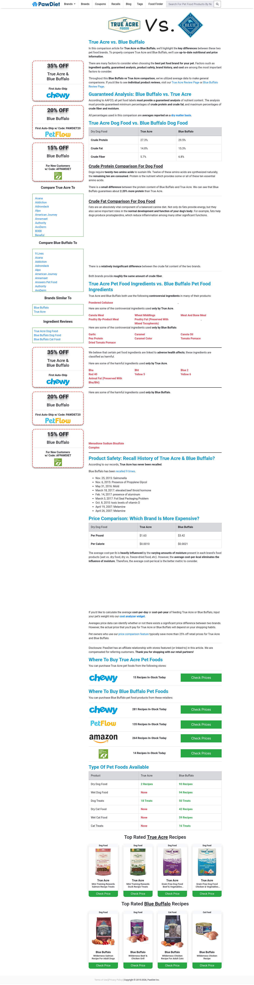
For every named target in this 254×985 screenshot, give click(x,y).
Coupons (100, 4)
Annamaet (41, 218)
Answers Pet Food (46, 282)
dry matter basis (181, 115)
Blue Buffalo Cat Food (47, 339)
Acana (39, 198)
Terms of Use (100, 980)
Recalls (115, 4)
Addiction (41, 202)
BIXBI (38, 231)
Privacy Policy (115, 980)
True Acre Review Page (185, 82)
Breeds (85, 4)
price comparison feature (133, 634)
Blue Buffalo (41, 307)
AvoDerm (40, 227)
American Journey (46, 214)
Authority (40, 223)
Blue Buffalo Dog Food (47, 335)
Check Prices (201, 678)
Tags (140, 4)
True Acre (40, 311)
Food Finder (155, 4)
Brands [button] (68, 4)
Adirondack (42, 206)
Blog (128, 4)
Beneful (39, 235)
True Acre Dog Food (46, 331)
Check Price (103, 893)
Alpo (38, 210)
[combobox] (190, 4)
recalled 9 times (125, 471)
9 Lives (39, 253)
